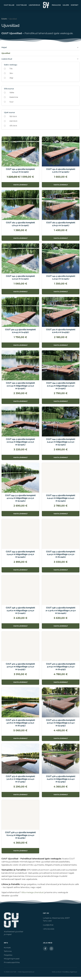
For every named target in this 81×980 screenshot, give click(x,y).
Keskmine (14, 97)
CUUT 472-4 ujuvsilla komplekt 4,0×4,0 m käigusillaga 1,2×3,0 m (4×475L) (20, 667)
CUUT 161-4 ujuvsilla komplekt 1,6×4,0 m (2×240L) (20, 223)
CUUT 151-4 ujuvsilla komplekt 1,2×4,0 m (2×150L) (20, 170)
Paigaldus (56, 5)
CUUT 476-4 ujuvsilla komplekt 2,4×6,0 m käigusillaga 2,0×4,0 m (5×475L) (60, 779)
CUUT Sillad (9, 5)
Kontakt (74, 5)
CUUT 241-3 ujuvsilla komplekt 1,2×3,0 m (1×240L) (20, 277)
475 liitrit (13, 126)
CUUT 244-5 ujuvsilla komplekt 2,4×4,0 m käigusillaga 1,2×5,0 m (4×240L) (20, 554)
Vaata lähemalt (21, 185)
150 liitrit (13, 116)
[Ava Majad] (78, 47)
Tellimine (8, 951)
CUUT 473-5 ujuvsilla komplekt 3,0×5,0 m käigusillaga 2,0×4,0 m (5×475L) (60, 723)
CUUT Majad (21, 5)
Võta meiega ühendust (32, 892)
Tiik (11, 69)
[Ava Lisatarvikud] (78, 59)
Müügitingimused (11, 959)
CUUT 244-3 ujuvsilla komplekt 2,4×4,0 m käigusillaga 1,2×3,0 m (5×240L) (60, 442)
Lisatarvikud (34, 5)
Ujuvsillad (5, 53)
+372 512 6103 (48, 929)
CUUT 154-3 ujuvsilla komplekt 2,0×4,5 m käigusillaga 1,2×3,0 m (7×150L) (60, 386)
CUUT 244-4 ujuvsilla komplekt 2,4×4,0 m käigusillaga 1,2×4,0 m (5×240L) (60, 498)
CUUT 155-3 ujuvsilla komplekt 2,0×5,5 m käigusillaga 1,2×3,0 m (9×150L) (20, 442)
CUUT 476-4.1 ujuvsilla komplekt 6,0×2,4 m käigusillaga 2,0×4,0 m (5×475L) (20, 835)
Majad (4, 47)
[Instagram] (51, 948)
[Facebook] (45, 948)
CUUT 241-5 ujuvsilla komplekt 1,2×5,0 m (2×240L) (60, 277)
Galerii (66, 5)
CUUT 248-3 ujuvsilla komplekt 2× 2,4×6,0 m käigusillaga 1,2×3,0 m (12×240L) (61, 610)
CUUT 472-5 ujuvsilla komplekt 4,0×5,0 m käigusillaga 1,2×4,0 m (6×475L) (60, 667)
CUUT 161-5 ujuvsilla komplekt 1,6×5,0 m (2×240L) (60, 223)
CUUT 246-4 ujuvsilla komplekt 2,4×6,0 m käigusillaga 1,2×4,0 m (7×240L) (20, 610)
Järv (11, 73)
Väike (12, 92)
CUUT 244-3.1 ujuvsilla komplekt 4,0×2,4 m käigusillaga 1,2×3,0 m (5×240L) (20, 498)
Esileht (4, 19)
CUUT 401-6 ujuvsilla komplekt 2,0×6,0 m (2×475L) (60, 330)
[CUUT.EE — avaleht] (46, 5)
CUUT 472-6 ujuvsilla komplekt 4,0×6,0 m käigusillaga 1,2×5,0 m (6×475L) (20, 723)
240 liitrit (13, 121)
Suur (12, 102)
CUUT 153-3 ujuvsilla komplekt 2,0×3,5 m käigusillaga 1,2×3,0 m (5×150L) (20, 386)
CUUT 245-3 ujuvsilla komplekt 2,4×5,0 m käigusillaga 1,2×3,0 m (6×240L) (60, 554)
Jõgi (11, 78)
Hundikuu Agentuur (69, 972)
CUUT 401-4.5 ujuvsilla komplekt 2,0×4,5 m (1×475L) (20, 330)
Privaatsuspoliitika (12, 962)
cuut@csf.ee (48, 925)
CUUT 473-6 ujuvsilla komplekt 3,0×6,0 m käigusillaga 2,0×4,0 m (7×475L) (20, 779)
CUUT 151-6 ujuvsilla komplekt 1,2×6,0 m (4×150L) (60, 170)
